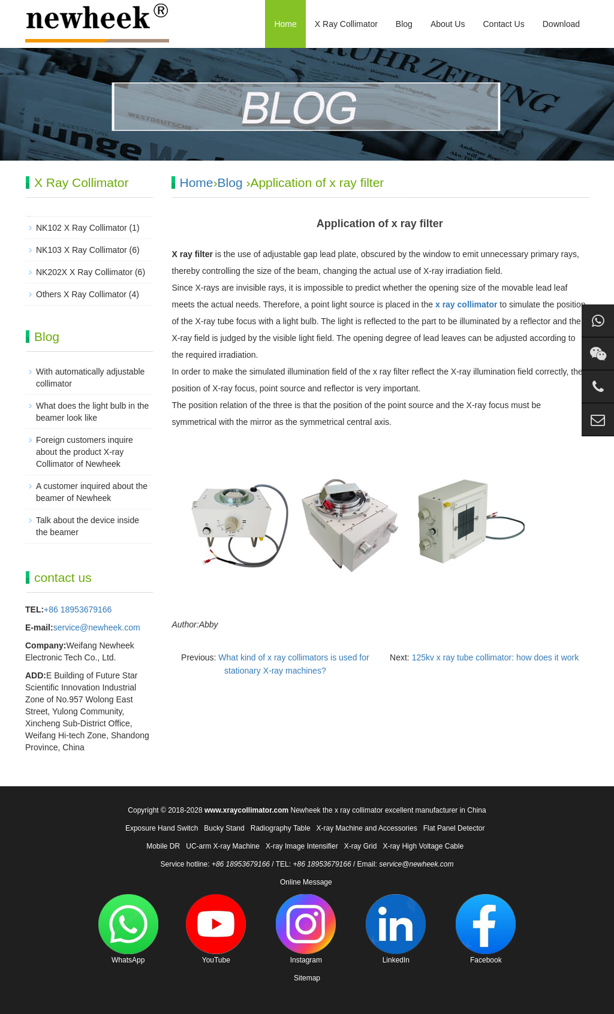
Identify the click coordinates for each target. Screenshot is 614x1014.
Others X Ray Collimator (81, 294)
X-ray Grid (360, 846)
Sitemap (307, 978)
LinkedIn (396, 929)
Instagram (306, 929)
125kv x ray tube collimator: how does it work (495, 657)
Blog (404, 24)
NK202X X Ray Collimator (84, 272)
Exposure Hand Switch (161, 828)
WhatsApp (128, 929)
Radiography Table (281, 828)
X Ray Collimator (346, 24)
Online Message (306, 882)
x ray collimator (466, 304)
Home (285, 24)
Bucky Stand (224, 828)
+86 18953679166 (78, 609)
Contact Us (503, 24)
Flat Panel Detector (454, 828)
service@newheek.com (96, 627)
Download (561, 24)
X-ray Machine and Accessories (367, 828)
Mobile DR (163, 846)
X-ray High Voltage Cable (423, 846)
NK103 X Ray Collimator (81, 250)
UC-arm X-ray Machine (223, 846)
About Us (448, 24)
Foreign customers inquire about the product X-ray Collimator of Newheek (84, 452)
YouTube (216, 929)
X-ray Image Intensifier (302, 846)
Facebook (486, 929)
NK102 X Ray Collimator (81, 228)
